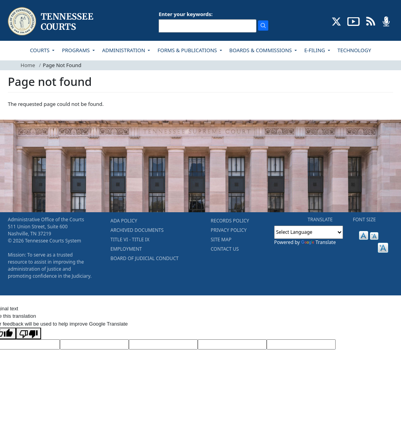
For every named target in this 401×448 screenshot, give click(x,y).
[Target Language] (94, 344)
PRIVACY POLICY (229, 230)
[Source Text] (163, 344)
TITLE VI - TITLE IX (129, 239)
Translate (318, 242)
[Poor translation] (28, 333)
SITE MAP (221, 239)
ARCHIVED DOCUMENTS (137, 230)
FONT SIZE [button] (364, 219)
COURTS (40, 50)
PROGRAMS (76, 50)
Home (28, 65)
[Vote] (301, 344)
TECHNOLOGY (354, 50)
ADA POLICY (123, 220)
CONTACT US (225, 249)
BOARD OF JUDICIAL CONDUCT (144, 258)
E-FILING (315, 50)
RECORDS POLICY (230, 220)
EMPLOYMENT (126, 249)
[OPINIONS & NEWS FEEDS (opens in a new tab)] (371, 20)
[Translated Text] (232, 344)
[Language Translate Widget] (308, 232)
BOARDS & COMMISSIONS (261, 50)
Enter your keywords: (186, 14)
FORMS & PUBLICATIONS (187, 50)
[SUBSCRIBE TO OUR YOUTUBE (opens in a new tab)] (353, 20)
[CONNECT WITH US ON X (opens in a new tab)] (336, 20)
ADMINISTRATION (124, 50)
